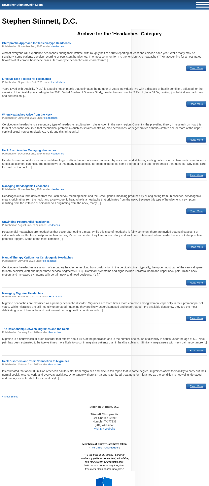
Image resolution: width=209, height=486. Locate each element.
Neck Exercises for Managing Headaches (29, 150)
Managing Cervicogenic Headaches (25, 186)
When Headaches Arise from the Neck (27, 114)
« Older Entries (10, 396)
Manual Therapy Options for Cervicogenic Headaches (37, 257)
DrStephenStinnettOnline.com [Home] (22, 4)
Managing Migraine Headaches (22, 293)
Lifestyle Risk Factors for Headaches (26, 78)
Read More (196, 68)
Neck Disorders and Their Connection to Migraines (35, 361)
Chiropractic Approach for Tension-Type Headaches (36, 43)
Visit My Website (104, 428)
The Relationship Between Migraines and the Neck (35, 329)
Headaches (57, 46)
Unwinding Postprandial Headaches (26, 221)
